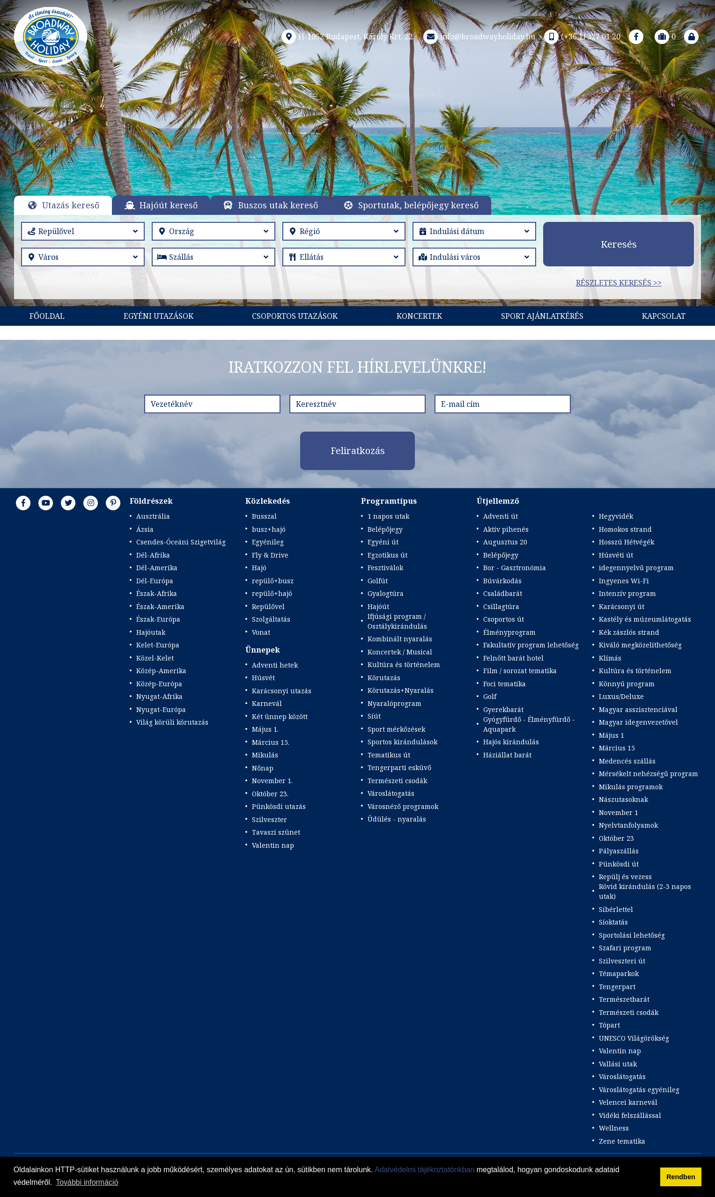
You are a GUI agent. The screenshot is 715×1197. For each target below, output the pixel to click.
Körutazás (384, 677)
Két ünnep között (280, 716)
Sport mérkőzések (396, 729)
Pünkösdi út (619, 863)
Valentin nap (273, 845)
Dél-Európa (154, 580)
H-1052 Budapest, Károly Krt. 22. (347, 36)
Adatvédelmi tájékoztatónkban (424, 1170)
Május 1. (265, 729)
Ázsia (145, 529)
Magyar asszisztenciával (638, 709)
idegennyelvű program (636, 567)
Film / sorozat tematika (520, 670)
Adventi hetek (275, 665)
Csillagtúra (501, 606)
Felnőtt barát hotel (513, 658)
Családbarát (502, 593)
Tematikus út (389, 754)
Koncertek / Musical (400, 651)
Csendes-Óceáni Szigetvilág (181, 541)
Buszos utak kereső (278, 205)
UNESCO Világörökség (634, 1038)
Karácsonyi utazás (281, 690)
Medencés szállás (627, 760)
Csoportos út (503, 619)
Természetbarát (624, 999)
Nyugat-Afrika (159, 696)
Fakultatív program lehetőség (531, 644)
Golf (489, 696)
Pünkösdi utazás (279, 806)
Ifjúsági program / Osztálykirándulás (397, 621)
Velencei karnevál (628, 1102)
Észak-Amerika (160, 606)
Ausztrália (153, 516)
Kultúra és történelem (404, 664)
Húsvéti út (616, 555)
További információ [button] (87, 1182)
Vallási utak (618, 1063)
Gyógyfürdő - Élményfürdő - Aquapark (529, 724)
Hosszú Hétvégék (626, 541)
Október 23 (616, 838)
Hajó (259, 567)
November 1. (272, 780)
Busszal (264, 516)
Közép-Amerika (161, 670)
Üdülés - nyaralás (397, 819)
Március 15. (270, 742)
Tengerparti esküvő (399, 767)
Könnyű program (627, 683)
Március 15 (617, 747)
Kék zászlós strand (629, 632)
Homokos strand (625, 529)
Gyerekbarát (503, 709)
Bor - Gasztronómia (514, 567)
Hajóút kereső (169, 205)
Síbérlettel (616, 909)
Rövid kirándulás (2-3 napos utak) (645, 891)
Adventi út (500, 516)
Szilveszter (269, 819)
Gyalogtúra (386, 593)
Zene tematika (622, 1141)
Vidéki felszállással (630, 1115)
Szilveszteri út (622, 960)
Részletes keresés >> (619, 283)
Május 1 (611, 735)
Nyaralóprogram (394, 703)
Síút (374, 716)
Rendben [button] (680, 1177)
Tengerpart (617, 986)
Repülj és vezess (625, 876)
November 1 (618, 812)
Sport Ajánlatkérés (542, 316)
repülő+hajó (272, 593)
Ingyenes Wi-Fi (624, 580)
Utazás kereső (70, 205)
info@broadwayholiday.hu (478, 36)
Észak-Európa (158, 619)
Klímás (610, 658)
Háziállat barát (507, 754)
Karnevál (267, 703)
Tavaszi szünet (276, 832)
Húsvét (263, 677)
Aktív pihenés (506, 529)
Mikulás (265, 754)
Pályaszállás (619, 850)
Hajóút (378, 606)
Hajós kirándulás (511, 741)
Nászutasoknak (623, 799)
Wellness (614, 1128)
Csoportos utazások (295, 316)
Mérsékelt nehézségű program (648, 773)
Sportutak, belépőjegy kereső (418, 205)
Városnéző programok (403, 806)
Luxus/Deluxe (621, 696)
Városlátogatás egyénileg (639, 1089)
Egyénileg (268, 541)
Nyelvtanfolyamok (628, 825)
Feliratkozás (358, 450)
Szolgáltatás (271, 619)
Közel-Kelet (155, 658)
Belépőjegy (385, 529)
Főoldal (47, 316)
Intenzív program (627, 593)
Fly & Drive (270, 555)
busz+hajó (269, 529)
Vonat (261, 632)
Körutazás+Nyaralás (401, 690)
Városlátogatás (391, 793)
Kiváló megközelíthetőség (640, 644)
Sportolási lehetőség (632, 935)
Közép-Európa (159, 683)
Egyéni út (383, 541)
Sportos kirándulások (402, 741)
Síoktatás (613, 922)
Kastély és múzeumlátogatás (645, 619)
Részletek (357, 163)
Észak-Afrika (156, 593)
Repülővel (268, 606)
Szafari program (625, 947)
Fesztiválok (385, 567)
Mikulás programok (631, 786)
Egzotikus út (387, 555)
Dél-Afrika (153, 555)
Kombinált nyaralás (400, 638)
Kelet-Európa (157, 644)
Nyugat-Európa (161, 709)
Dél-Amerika (156, 567)
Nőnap (262, 768)
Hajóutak (150, 632)
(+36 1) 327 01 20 (581, 36)
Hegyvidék (616, 516)
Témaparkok (619, 973)
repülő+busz (273, 580)
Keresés (619, 244)
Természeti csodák (397, 780)
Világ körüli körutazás (172, 722)
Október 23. (270, 793)
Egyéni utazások (158, 316)
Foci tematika (504, 683)
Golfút (378, 580)
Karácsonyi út (621, 606)
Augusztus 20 (505, 541)
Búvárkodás (502, 580)
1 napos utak (388, 516)
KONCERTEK (419, 316)
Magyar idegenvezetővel (638, 722)
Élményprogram (509, 632)
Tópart (609, 1025)
